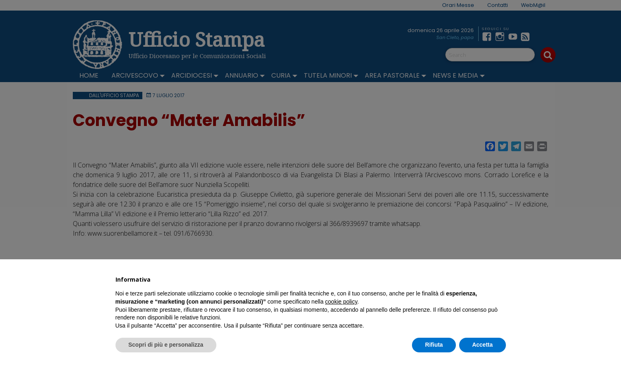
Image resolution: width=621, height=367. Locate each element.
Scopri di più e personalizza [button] (166, 344)
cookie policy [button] (341, 301)
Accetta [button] (482, 344)
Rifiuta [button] (434, 344)
